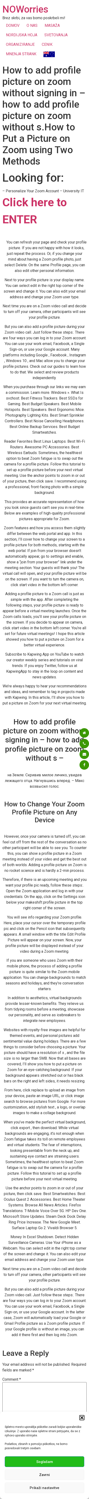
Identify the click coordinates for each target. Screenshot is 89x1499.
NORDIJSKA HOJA (21, 35)
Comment (11, 1379)
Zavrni (44, 1475)
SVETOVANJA (56, 35)
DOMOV (12, 25)
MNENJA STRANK (21, 54)
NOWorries (25, 9)
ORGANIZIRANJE (20, 44)
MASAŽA (52, 25)
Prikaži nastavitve (44, 1488)
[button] (82, 1417)
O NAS (32, 25)
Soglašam (44, 1462)
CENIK (47, 44)
